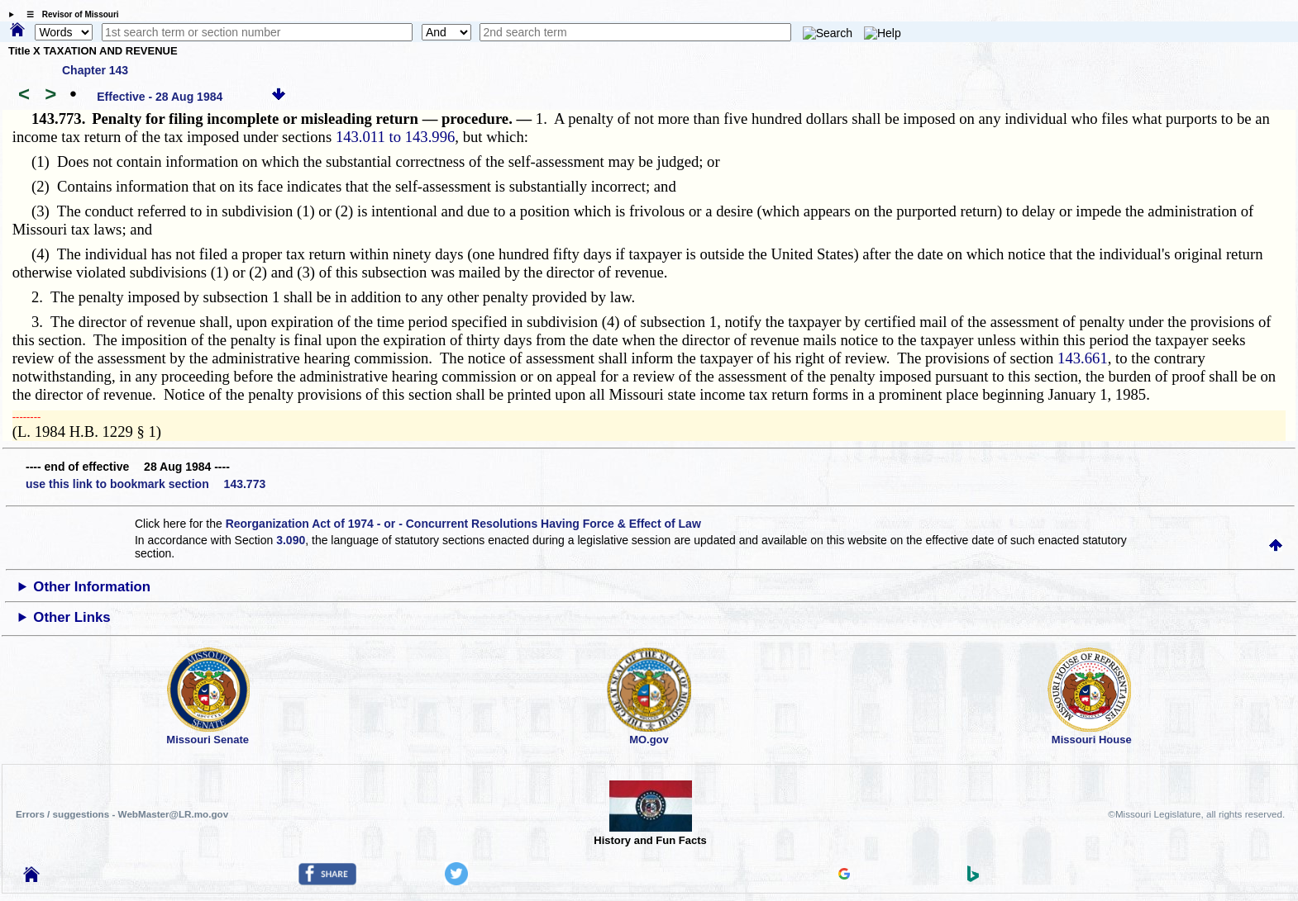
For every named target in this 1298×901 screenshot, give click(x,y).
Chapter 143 (95, 70)
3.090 (290, 540)
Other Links (71, 617)
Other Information (91, 587)
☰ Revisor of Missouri (68, 14)
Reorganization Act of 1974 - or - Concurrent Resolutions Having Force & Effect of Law (463, 523)
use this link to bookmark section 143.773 (145, 484)
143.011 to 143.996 (395, 136)
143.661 (1082, 358)
